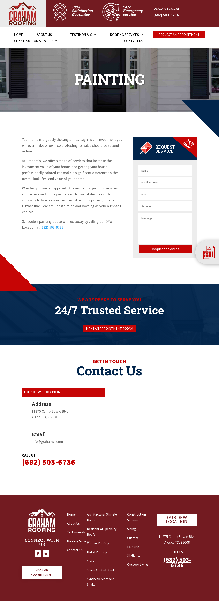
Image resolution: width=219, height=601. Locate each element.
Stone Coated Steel (100, 570)
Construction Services (33, 41)
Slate (90, 561)
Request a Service (165, 249)
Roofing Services (124, 35)
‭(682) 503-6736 (166, 15)
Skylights (133, 555)
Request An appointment (179, 34)
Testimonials (81, 35)
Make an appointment (42, 572)
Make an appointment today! (109, 328)
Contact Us (133, 41)
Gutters (132, 538)
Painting (133, 546)
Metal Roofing (97, 552)
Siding (131, 529)
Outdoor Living (137, 564)
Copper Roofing (98, 543)
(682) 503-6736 (51, 227)
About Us (44, 35)
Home (18, 35)
